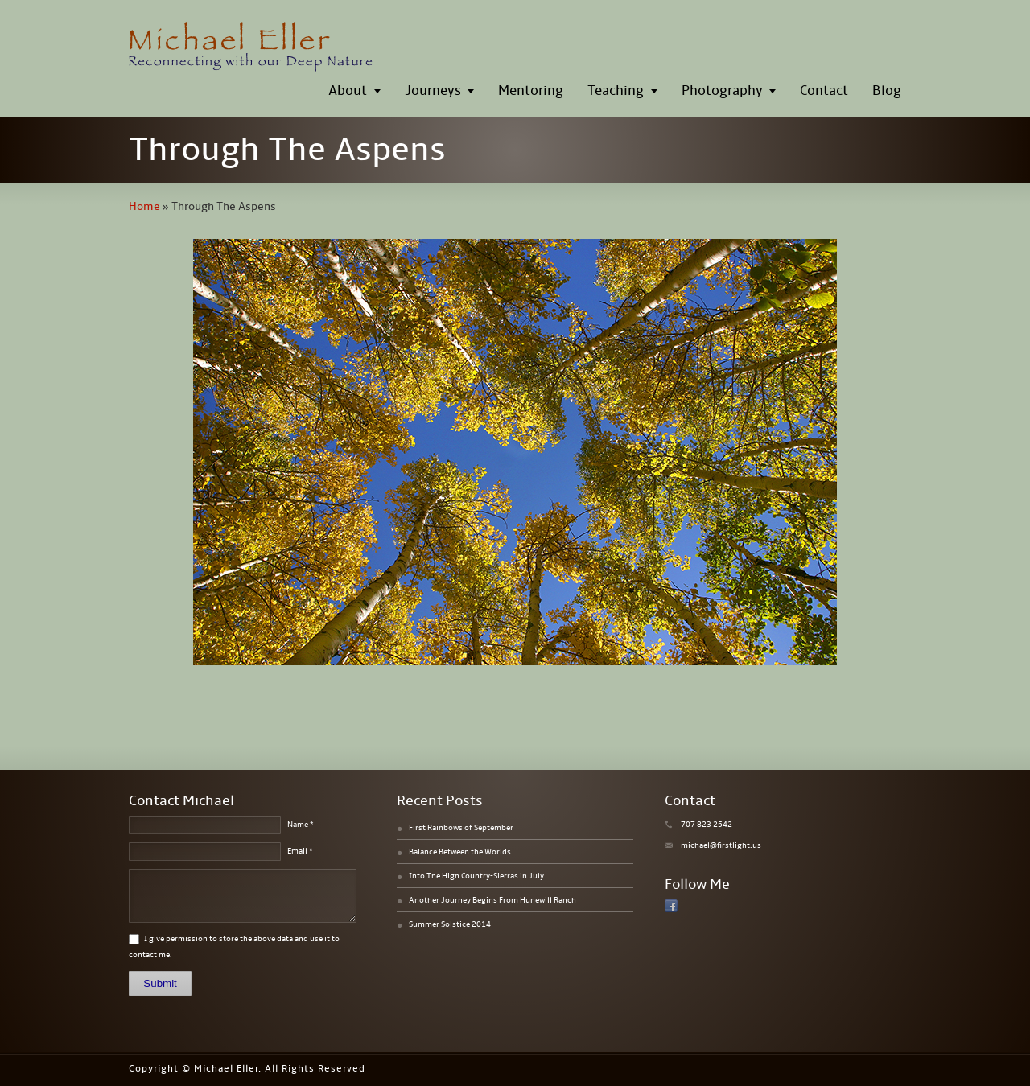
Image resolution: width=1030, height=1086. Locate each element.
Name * (300, 824)
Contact (824, 91)
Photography (722, 91)
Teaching (615, 91)
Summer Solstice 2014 (450, 924)
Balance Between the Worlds (460, 852)
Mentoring (530, 91)
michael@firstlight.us (721, 845)
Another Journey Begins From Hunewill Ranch (492, 900)
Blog (886, 91)
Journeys (433, 91)
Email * (300, 851)
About (347, 91)
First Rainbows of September (461, 828)
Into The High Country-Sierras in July (476, 876)
